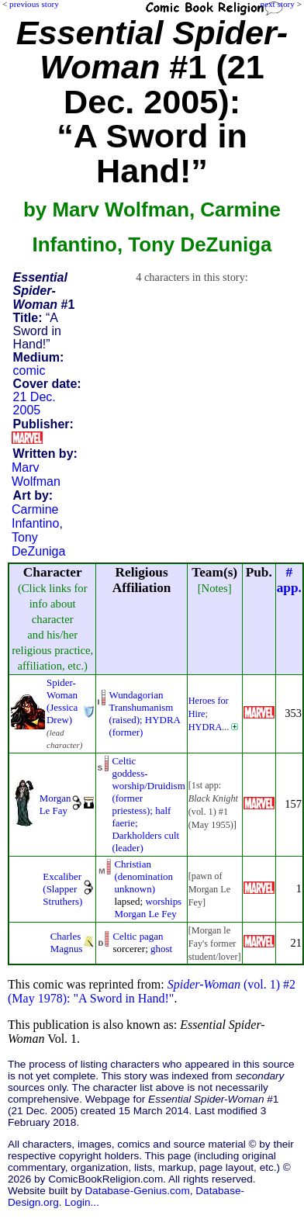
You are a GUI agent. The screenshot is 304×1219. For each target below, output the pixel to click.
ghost (161, 948)
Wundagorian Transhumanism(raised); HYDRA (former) (144, 713)
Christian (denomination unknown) (143, 876)
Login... (81, 1202)
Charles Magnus (66, 942)
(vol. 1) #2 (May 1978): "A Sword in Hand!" (151, 991)
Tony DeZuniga (38, 544)
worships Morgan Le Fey (147, 907)
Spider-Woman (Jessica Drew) (62, 701)
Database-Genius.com (137, 1190)
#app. (289, 580)
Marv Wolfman (36, 474)
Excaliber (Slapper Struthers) (62, 889)
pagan (152, 936)
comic (29, 370)
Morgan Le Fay (55, 804)
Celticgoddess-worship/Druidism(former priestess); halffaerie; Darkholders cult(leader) (148, 804)
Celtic (124, 936)
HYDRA (205, 727)
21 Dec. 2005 (34, 403)
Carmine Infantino (35, 516)
